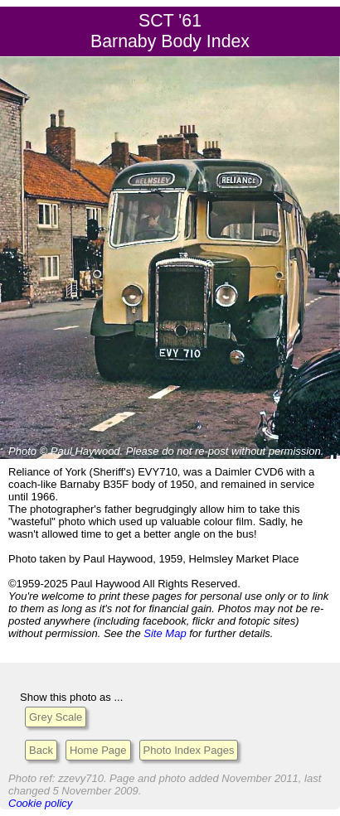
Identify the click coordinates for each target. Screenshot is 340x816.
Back (41, 750)
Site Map (164, 633)
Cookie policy (40, 803)
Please (142, 451)
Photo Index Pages (189, 750)
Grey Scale (55, 717)
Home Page (98, 750)
